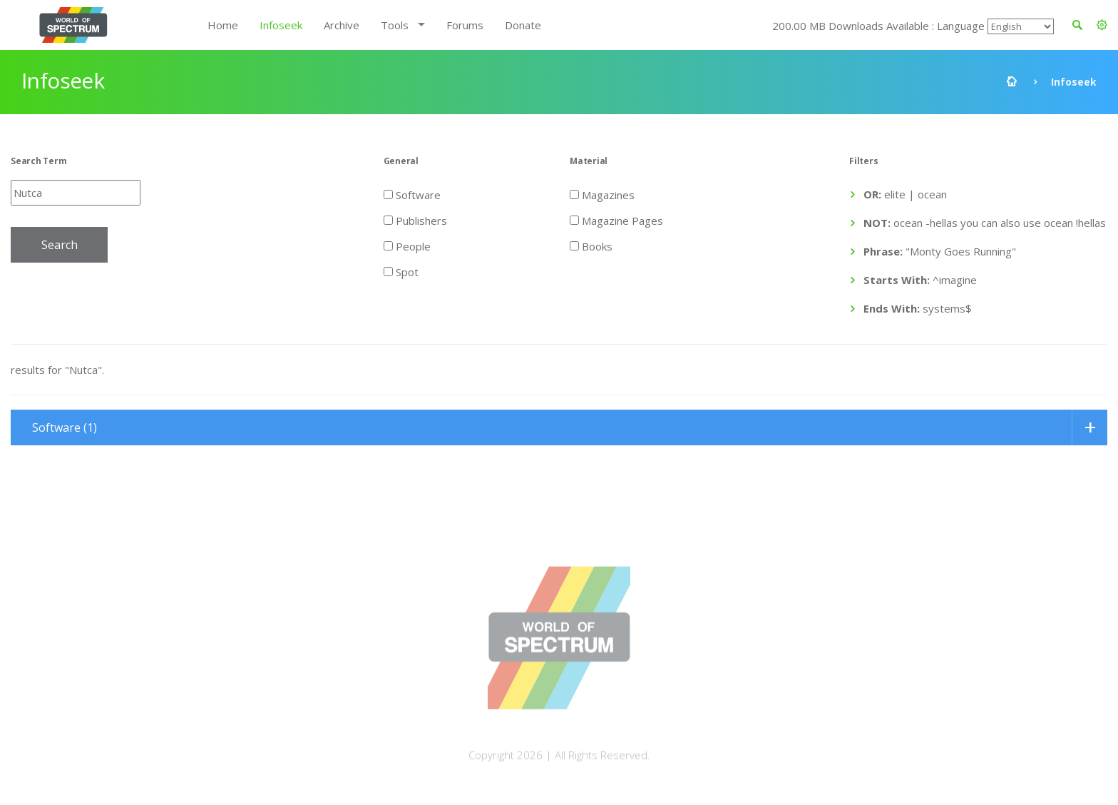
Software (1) (64, 427)
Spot (401, 271)
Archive (341, 25)
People (407, 245)
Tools (395, 25)
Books (591, 245)
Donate (523, 25)
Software (412, 194)
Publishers (415, 219)
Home (222, 25)
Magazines (602, 194)
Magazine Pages (616, 219)
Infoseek (281, 25)
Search (59, 245)
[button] (1102, 25)
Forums (464, 25)
